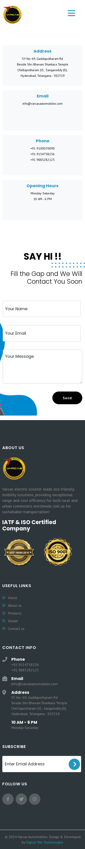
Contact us (16, 628)
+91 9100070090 (42, 148)
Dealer (13, 621)
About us (15, 605)
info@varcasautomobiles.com (42, 104)
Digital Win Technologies (44, 842)
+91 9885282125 (42, 160)
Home (12, 597)
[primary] (67, 398)
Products (15, 613)
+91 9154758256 (42, 154)
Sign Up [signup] (74, 764)
